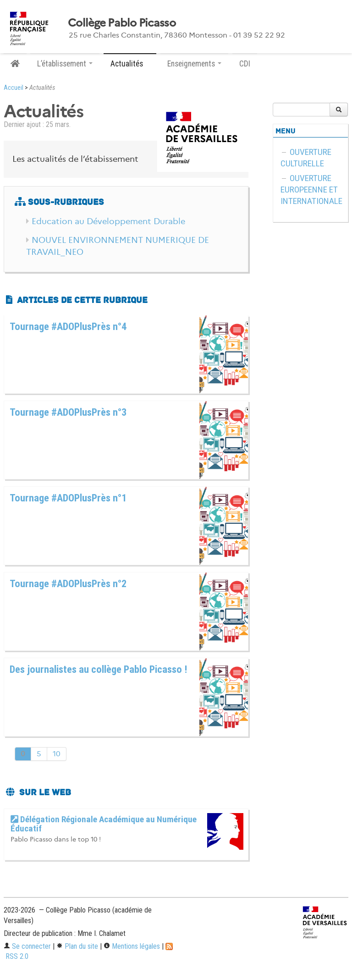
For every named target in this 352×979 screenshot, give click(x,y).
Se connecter (27, 946)
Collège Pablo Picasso (122, 23)
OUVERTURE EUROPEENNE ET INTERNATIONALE (311, 189)
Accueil (13, 88)
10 (56, 753)
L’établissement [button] (65, 63)
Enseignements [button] (194, 63)
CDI (244, 63)
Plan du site (77, 946)
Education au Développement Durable (108, 221)
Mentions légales (132, 946)
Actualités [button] (129, 63)
